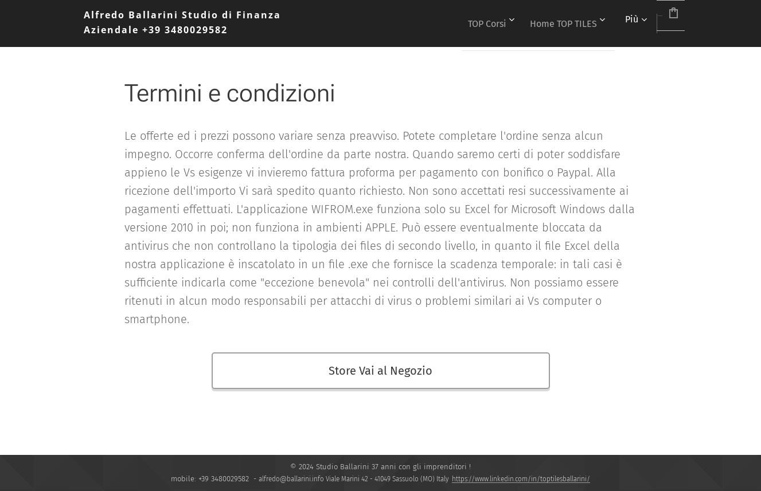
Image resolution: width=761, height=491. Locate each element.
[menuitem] (447, 23)
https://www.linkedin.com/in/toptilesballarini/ (521, 479)
